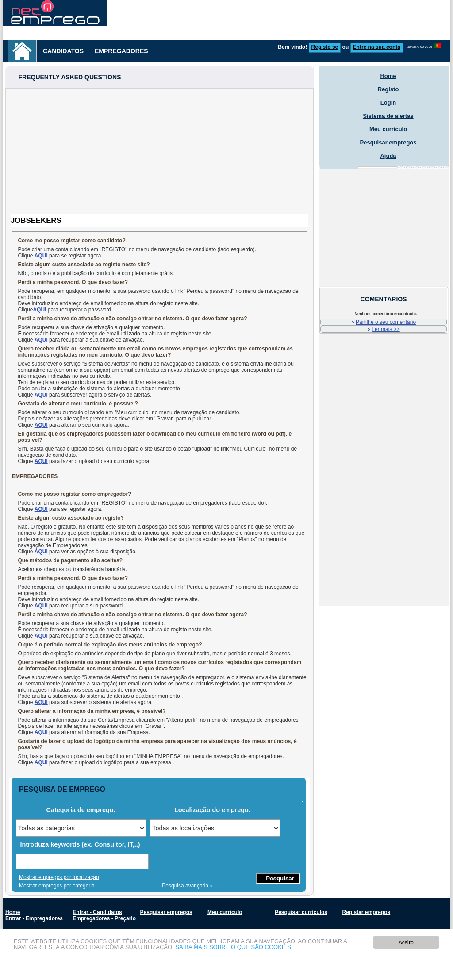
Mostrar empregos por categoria (57, 886)
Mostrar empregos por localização (59, 877)
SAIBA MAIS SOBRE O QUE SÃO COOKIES (233, 947)
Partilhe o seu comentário (386, 322)
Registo (388, 89)
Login (388, 102)
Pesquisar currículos (301, 912)
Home (388, 76)
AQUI (41, 256)
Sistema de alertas (388, 116)
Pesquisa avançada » (187, 886)
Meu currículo (388, 129)
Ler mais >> (385, 329)
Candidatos (63, 50)
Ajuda (388, 155)
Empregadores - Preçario (104, 918)
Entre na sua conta (376, 47)
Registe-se (324, 47)
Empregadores (121, 50)
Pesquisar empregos (388, 142)
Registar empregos (366, 912)
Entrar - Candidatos (97, 912)
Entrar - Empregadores (34, 918)
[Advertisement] (159, 151)
